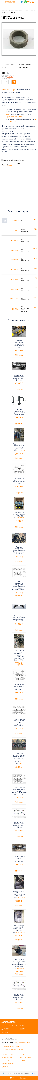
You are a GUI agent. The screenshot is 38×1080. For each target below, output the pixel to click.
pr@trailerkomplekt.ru (14, 117)
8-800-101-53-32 (7, 1038)
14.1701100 (14, 240)
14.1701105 (14, 270)
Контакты (5, 1032)
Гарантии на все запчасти (10, 1046)
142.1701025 (14, 309)
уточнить (10, 76)
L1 (20, 1063)
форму (8, 114)
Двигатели (5, 1060)
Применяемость (15, 92)
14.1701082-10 (14, 221)
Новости (22, 1029)
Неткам (32, 1073)
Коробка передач (9, 12)
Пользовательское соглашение (12, 1049)
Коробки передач (7, 1063)
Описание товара (8, 90)
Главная (4, 11)
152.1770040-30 (14, 299)
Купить (19, 355)
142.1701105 (14, 279)
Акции (21, 1025)
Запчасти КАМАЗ (7, 1057)
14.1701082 (14, 230)
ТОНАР (22, 1060)
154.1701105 (14, 289)
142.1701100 (14, 250)
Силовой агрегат (29, 11)
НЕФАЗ (22, 1054)
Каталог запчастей (15, 11)
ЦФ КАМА (5, 1067)
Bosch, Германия (25, 1057)
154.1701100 (14, 260)
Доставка (5, 1029)
